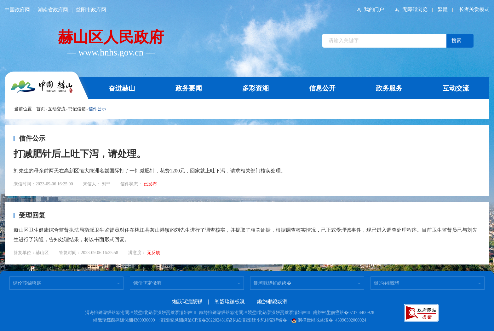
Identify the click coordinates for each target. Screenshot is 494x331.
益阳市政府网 (91, 9)
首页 (40, 109)
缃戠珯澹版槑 (187, 301)
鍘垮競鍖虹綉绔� (272, 283)
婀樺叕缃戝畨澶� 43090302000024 (328, 320)
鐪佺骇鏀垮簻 (27, 283)
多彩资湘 (255, 88)
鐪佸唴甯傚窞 (147, 283)
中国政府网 (17, 9)
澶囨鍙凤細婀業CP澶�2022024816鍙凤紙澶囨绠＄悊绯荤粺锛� (223, 320)
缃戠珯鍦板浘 (230, 301)
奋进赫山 (122, 88)
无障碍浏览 (411, 9)
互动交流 (456, 88)
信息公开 (322, 88)
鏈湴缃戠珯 (386, 283)
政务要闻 (188, 88)
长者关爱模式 (474, 9)
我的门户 (370, 9)
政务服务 (389, 88)
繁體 (443, 9)
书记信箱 (77, 109)
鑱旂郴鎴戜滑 (272, 301)
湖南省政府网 (53, 9)
